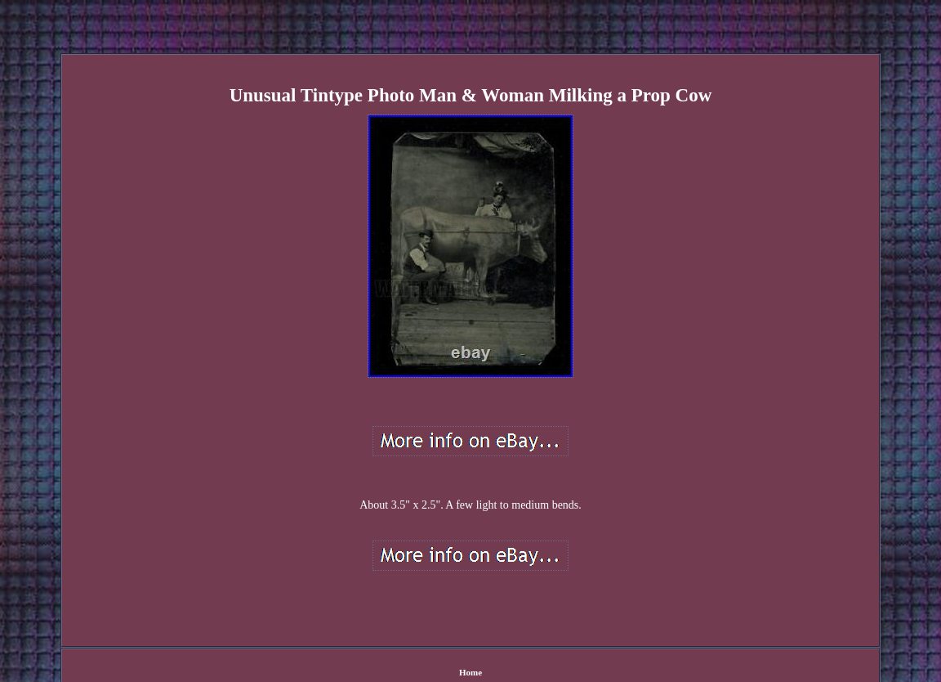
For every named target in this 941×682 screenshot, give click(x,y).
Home (470, 672)
